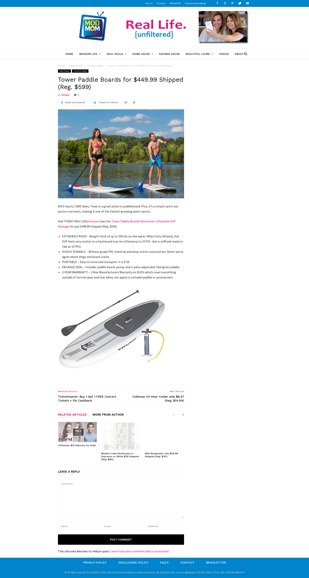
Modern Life (90, 54)
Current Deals (80, 71)
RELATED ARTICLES (72, 414)
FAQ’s (164, 562)
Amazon (94, 221)
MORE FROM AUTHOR (108, 414)
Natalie (65, 95)
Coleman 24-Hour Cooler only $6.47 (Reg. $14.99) (158, 398)
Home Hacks (142, 54)
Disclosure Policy (133, 562)
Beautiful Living (199, 54)
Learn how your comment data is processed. (139, 551)
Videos (224, 53)
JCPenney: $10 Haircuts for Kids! (77, 445)
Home (69, 53)
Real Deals (116, 54)
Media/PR (175, 3)
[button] (244, 54)
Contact (161, 3)
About (149, 3)
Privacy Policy (95, 562)
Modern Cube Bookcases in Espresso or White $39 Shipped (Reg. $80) (120, 456)
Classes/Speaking (195, 3)
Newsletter (216, 562)
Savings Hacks (169, 53)
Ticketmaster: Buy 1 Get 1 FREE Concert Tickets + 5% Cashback (87, 398)
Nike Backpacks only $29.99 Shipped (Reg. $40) (161, 455)
